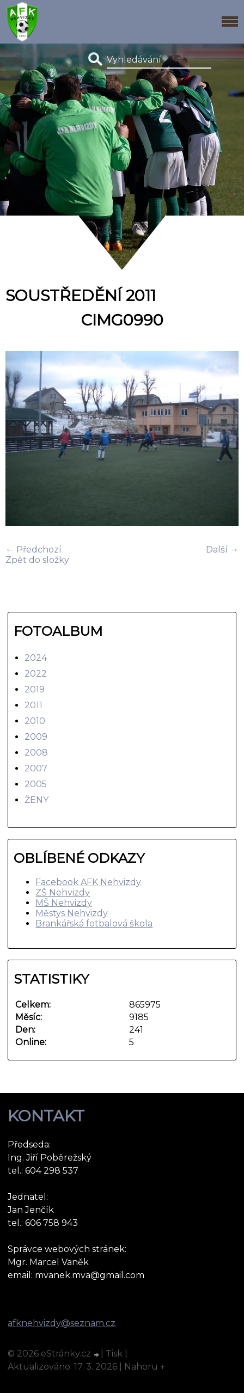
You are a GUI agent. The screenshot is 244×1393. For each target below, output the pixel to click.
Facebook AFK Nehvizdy (88, 882)
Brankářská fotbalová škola (93, 923)
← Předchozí (33, 549)
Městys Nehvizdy (71, 913)
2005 (36, 784)
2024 (36, 658)
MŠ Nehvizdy (63, 903)
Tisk (114, 1353)
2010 (35, 721)
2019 (35, 689)
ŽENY (36, 800)
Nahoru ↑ (145, 1366)
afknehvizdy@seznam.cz (61, 1323)
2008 (36, 752)
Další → (222, 549)
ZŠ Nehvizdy (62, 892)
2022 (36, 673)
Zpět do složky (37, 560)
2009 (36, 737)
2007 (36, 768)
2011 (33, 705)
